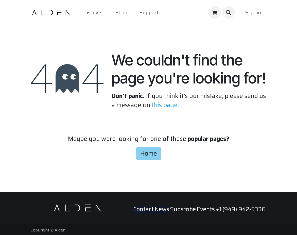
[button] (228, 12)
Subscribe (183, 209)
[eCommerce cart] (214, 12)
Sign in (253, 12)
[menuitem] (93, 12)
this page (165, 105)
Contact (143, 209)
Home (148, 153)
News (162, 209)
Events (206, 209)
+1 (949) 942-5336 (241, 209)
